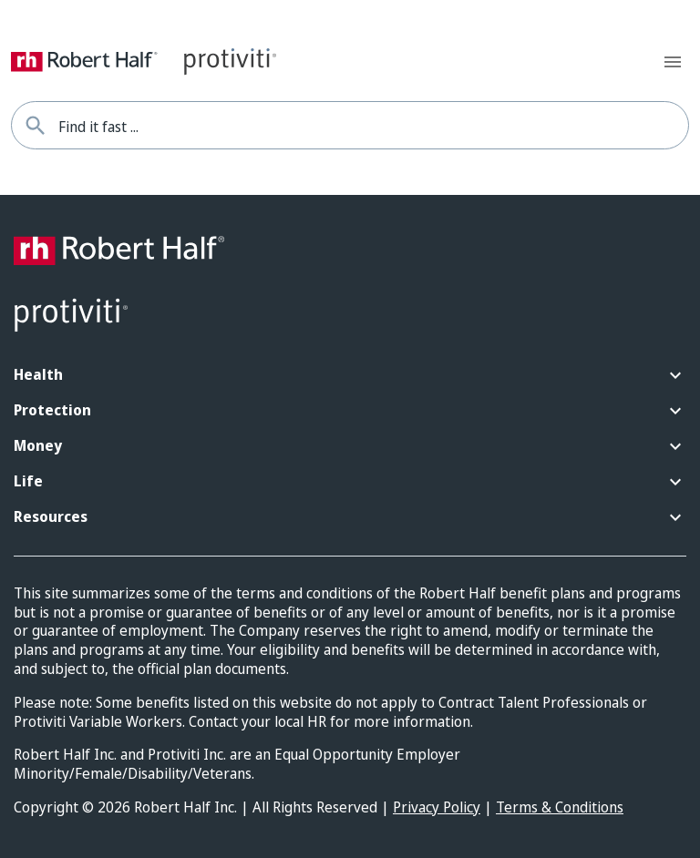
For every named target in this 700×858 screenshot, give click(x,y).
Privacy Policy (436, 807)
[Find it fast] (35, 125)
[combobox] (373, 125)
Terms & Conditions (559, 807)
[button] (350, 375)
